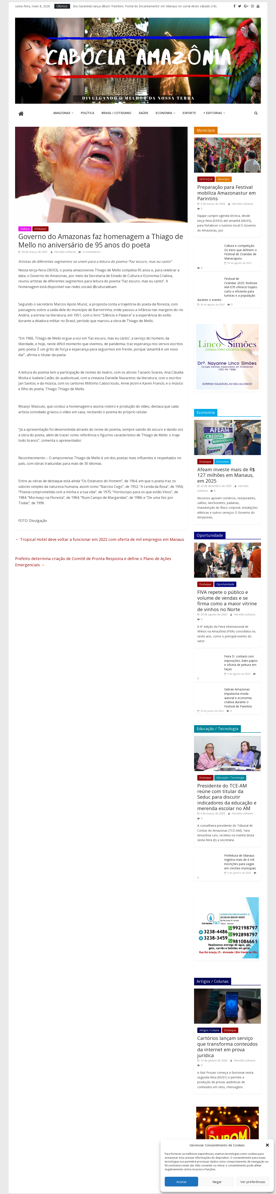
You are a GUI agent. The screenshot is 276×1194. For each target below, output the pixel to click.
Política (87, 113)
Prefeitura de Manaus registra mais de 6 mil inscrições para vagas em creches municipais (240, 860)
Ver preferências (252, 1182)
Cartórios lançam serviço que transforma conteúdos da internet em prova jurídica (227, 1045)
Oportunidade (225, 583)
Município (224, 178)
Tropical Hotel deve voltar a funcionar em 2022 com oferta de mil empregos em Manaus (99, 538)
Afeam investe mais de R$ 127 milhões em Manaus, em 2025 (226, 474)
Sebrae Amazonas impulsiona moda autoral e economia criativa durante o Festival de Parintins (238, 696)
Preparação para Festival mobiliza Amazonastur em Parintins (226, 191)
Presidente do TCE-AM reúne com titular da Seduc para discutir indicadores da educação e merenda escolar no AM (226, 795)
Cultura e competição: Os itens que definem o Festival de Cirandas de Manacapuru (240, 250)
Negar (217, 1182)
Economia (164, 113)
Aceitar (181, 1182)
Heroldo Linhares (65, 250)
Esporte (189, 113)
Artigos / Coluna (209, 1029)
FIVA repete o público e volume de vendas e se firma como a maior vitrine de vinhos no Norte (227, 599)
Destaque (40, 227)
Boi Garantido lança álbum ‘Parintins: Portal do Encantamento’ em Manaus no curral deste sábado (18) (144, 6)
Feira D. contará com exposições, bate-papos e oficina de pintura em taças (241, 661)
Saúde (143, 113)
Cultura (24, 227)
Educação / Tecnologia (230, 776)
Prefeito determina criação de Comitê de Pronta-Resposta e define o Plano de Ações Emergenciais (93, 560)
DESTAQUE (206, 178)
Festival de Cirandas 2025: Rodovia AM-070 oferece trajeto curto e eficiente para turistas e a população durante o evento (227, 287)
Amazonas (61, 113)
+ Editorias (212, 113)
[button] (267, 1145)
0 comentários (89, 250)
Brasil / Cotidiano (116, 113)
